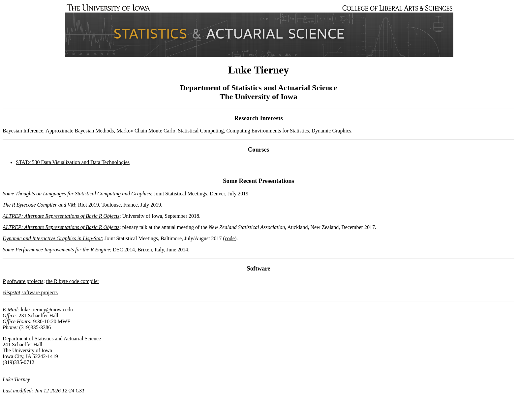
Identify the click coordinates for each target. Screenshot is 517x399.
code (230, 238)
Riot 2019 (88, 205)
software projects (25, 281)
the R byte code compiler (72, 281)
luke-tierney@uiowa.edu (47, 309)
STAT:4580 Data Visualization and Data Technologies (73, 162)
